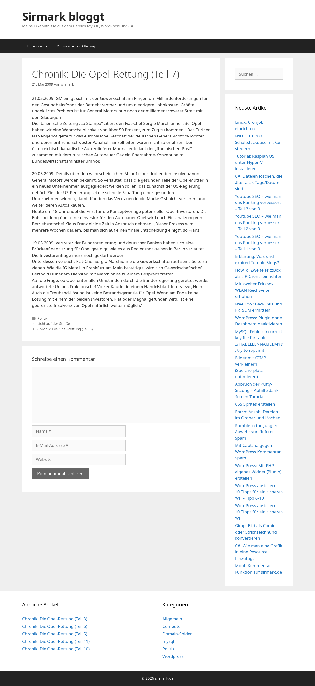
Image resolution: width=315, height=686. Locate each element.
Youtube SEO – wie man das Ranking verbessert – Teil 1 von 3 (258, 242)
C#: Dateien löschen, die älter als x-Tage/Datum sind (258, 182)
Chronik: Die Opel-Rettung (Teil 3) (54, 619)
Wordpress (173, 656)
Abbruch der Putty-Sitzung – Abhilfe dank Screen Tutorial (257, 390)
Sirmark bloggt (63, 16)
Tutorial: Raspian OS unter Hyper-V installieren (254, 162)
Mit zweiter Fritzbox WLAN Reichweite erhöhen (254, 290)
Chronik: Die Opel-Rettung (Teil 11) (56, 641)
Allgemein (172, 619)
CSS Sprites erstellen (255, 404)
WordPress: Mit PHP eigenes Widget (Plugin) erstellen (258, 472)
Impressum (37, 46)
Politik (42, 318)
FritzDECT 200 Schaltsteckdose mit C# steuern (258, 142)
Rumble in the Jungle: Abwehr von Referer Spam (256, 432)
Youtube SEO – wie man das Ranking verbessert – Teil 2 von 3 (258, 222)
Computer (172, 626)
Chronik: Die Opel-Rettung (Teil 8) (65, 329)
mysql (168, 641)
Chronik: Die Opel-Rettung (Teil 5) (54, 634)
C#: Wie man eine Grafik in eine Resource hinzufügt (258, 552)
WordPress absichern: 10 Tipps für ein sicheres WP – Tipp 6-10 (259, 492)
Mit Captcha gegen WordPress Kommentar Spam (258, 451)
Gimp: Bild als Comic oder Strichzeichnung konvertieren (256, 532)
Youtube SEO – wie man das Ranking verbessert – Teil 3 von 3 (258, 202)
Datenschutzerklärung (76, 46)
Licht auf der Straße (53, 323)
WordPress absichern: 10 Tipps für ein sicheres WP (259, 512)
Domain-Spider (177, 634)
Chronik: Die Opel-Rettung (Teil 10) (56, 649)
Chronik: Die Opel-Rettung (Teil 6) (54, 626)
